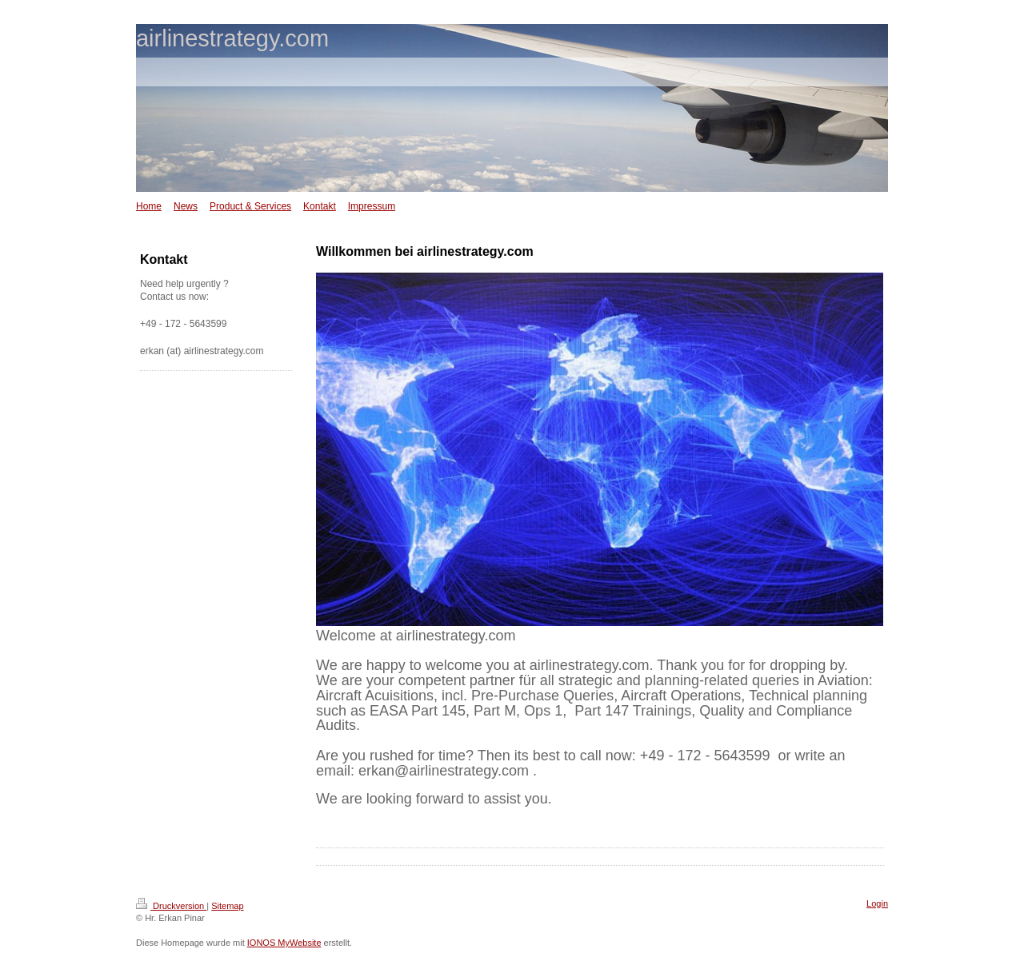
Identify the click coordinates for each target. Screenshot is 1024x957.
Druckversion (171, 906)
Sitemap (227, 906)
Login (877, 903)
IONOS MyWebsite (284, 942)
